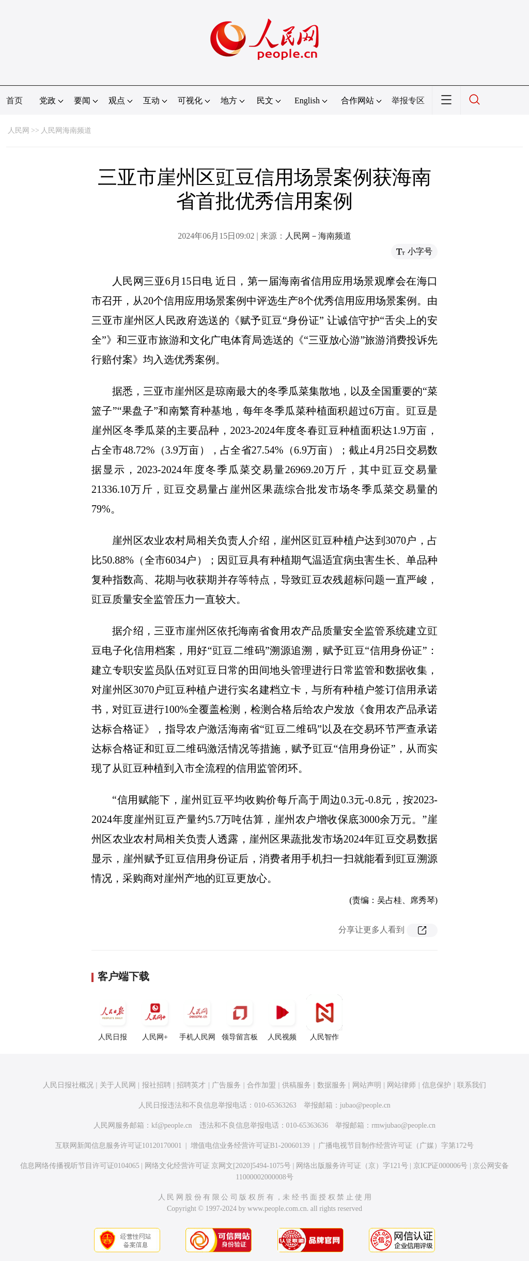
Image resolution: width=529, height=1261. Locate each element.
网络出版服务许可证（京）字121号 (352, 1166)
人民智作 (324, 1017)
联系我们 (471, 1085)
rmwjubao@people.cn (403, 1125)
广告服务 (226, 1085)
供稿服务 (296, 1085)
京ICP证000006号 (440, 1166)
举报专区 (408, 100)
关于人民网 (118, 1085)
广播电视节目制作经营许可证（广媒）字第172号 (396, 1145)
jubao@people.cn (365, 1105)
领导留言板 (240, 1017)
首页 (14, 100)
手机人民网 (197, 1017)
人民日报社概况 (68, 1085)
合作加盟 (261, 1085)
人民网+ (155, 1017)
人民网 (18, 130)
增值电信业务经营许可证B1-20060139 (250, 1145)
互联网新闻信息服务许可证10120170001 (118, 1145)
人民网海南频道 (66, 130)
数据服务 (331, 1085)
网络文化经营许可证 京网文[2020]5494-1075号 (218, 1166)
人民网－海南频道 (318, 235)
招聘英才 (191, 1085)
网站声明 (366, 1085)
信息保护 (436, 1085)
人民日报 (113, 1017)
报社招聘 (156, 1085)
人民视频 (282, 1017)
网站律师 (401, 1085)
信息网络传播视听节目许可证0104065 (79, 1166)
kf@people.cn (171, 1125)
